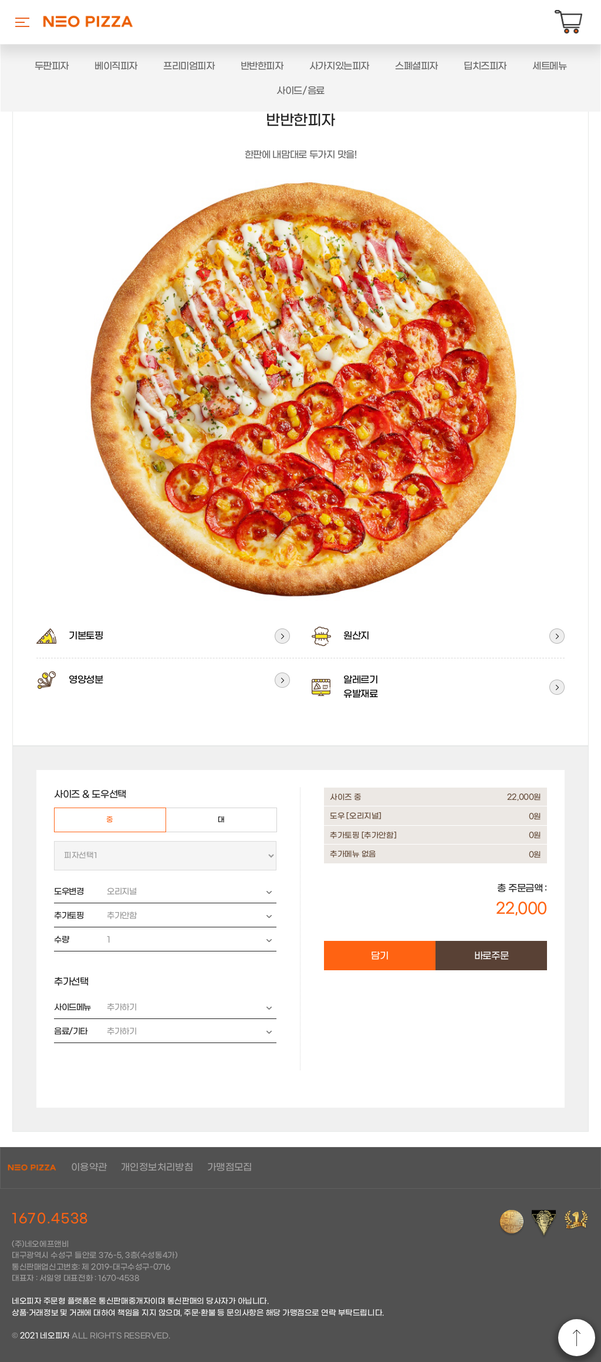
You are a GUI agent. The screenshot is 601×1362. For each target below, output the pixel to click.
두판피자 (52, 66)
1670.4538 (50, 1218)
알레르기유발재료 (344, 687)
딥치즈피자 (485, 66)
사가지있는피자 (339, 66)
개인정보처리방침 (157, 1167)
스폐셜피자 (416, 66)
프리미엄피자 (189, 66)
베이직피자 (115, 66)
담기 (379, 955)
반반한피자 (262, 66)
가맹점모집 (229, 1167)
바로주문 (491, 955)
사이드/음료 (300, 90)
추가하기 (185, 1008)
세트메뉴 (549, 66)
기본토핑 (69, 636)
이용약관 (89, 1167)
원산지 (340, 636)
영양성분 (69, 680)
